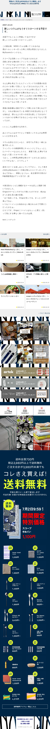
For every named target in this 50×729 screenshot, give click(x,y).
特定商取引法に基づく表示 (25, 719)
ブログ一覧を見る (45, 313)
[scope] (6, 14)
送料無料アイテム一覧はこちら (25, 706)
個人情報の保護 (25, 723)
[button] (47, 14)
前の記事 (45, 234)
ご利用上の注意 (25, 721)
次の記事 (4, 234)
